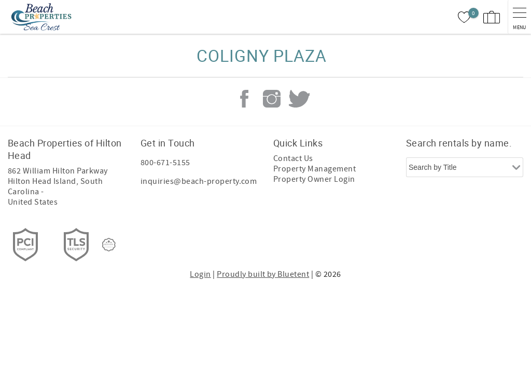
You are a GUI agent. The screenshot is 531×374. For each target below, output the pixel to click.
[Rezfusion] (109, 244)
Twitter (299, 98)
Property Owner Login (314, 179)
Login (200, 274)
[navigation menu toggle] (519, 17)
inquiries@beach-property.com (199, 181)
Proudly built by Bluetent (263, 274)
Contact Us (293, 158)
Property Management (314, 169)
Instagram (271, 98)
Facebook (244, 98)
